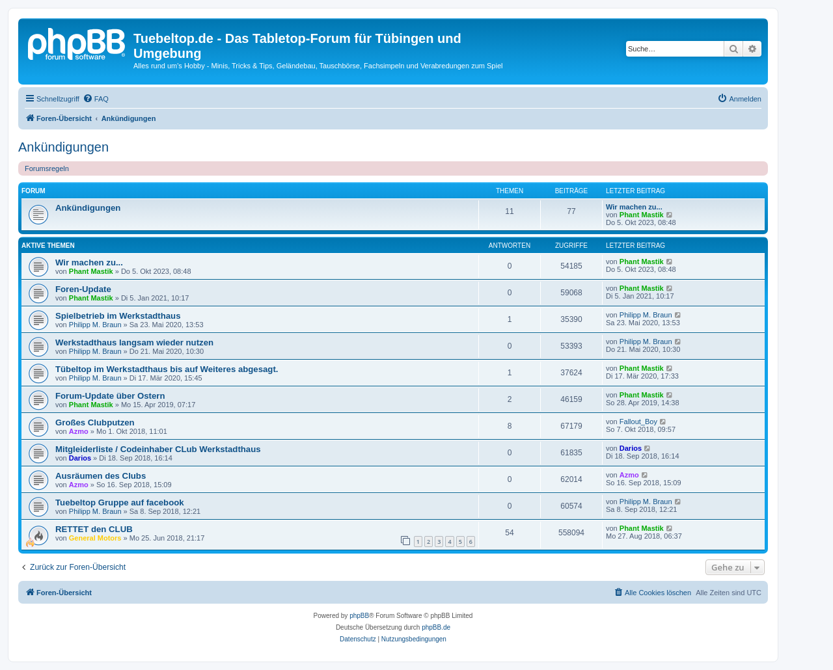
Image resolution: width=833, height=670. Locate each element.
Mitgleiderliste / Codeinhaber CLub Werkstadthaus (158, 449)
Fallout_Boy (638, 421)
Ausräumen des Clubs (100, 476)
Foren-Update (83, 289)
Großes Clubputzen (95, 422)
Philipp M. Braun (95, 324)
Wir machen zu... (634, 207)
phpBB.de (436, 627)
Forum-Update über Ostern (110, 396)
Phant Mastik (642, 215)
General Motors (95, 538)
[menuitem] (96, 99)
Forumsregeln (47, 168)
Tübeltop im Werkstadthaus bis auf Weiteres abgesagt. (166, 369)
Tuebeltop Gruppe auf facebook (119, 502)
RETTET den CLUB (94, 529)
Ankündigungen (63, 147)
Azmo (79, 431)
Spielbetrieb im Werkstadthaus (118, 316)
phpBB (359, 615)
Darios (80, 458)
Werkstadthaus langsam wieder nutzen (134, 342)
